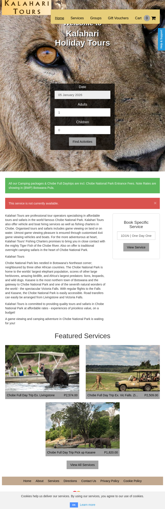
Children (82, 122)
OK (74, 505)
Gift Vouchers (118, 18)
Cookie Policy (133, 481)
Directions (70, 481)
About (40, 481)
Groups (95, 18)
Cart (145, 18)
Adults (82, 104)
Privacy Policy (110, 481)
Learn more (87, 504)
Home (59, 18)
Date (82, 87)
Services (77, 18)
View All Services (82, 465)
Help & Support (161, 39)
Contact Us (88, 481)
